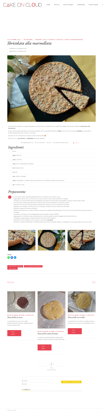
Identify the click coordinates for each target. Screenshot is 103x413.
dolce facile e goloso (15, 266)
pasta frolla (12, 268)
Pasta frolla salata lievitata (48, 333)
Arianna (28, 39)
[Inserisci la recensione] (71, 382)
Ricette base (12, 315)
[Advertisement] (51, 21)
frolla (60, 131)
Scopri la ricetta (56, 39)
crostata (79, 131)
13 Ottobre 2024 (14, 39)
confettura (30, 138)
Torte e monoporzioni (73, 39)
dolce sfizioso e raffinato (33, 266)
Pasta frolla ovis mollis (76, 317)
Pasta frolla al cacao (14, 317)
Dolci (45, 39)
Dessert (38, 39)
